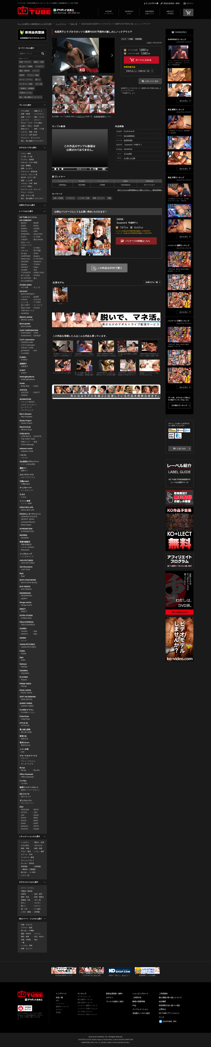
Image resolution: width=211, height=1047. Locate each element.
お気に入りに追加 (151, 81)
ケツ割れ (37, 909)
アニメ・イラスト (27, 192)
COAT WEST (26, 333)
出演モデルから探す (27, 205)
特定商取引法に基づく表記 (169, 1005)
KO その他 (25, 275)
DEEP (23, 226)
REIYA (36, 810)
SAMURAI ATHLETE (29, 517)
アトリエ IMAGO (27, 402)
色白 (36, 939)
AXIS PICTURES (26, 560)
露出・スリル (39, 117)
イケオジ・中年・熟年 (29, 183)
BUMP (36, 223)
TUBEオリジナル (25, 93)
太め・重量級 (26, 165)
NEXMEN (23, 535)
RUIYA (23, 821)
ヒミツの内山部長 (28, 464)
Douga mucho (25, 602)
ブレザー (37, 903)
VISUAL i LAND (27, 348)
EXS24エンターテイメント (30, 514)
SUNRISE (25, 313)
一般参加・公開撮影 (26, 88)
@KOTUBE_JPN (169, 1021)
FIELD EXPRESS (27, 622)
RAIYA (23, 818)
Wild (35, 634)
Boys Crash (25, 308)
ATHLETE (37, 436)
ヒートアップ (26, 407)
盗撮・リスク (26, 117)
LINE (36, 231)
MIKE (36, 818)
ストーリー (25, 120)
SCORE (24, 270)
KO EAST (23, 291)
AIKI (22, 815)
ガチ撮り (37, 248)
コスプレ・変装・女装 (29, 132)
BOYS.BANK (25, 324)
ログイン (189, 3)
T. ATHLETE (26, 273)
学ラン (23, 903)
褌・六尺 (24, 909)
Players (24, 680)
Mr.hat (22, 768)
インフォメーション (140, 1009)
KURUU (24, 231)
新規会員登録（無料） (172, 3)
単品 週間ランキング (85, 999)
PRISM (24, 686)
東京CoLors (24, 743)
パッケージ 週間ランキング (87, 1005)
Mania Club (25, 259)
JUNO (36, 253)
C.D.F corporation (27, 340)
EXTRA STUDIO (26, 615)
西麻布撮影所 (25, 542)
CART (188, 12)
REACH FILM (25, 427)
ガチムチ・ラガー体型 (29, 162)
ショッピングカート (140, 994)
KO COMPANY (26, 220)
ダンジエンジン (26, 800)
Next (112, 55)
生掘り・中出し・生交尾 (30, 126)
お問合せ (162, 1009)
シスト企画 (24, 749)
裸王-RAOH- (38, 240)
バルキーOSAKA (27, 547)
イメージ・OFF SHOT (29, 135)
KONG (22, 651)
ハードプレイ (39, 114)
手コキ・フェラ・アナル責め (31, 123)
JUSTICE (23, 390)
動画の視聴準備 (138, 1001)
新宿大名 (23, 736)
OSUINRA (24, 671)
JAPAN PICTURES (27, 644)
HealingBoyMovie (27, 377)
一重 (22, 942)
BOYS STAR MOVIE (28, 580)
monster (37, 308)
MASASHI (25, 810)
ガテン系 (38, 84)
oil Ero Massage (27, 445)
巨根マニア (25, 442)
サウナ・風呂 (26, 851)
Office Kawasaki (26, 774)
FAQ (134, 1005)
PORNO (24, 395)
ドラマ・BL (25, 875)
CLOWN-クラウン (27, 710)
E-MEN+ (23, 357)
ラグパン (37, 906)
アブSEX (37, 302)
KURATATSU (26, 336)
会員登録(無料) (99, 116)
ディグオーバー (26, 488)
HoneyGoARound (28, 522)
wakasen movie (26, 448)
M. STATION (26, 278)
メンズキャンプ (26, 554)
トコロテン (39, 66)
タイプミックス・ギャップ (30, 189)
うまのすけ (25, 297)
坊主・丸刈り (39, 936)
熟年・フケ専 (39, 129)
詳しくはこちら (179, 448)
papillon (24, 598)
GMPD (21, 75)
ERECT (23, 609)
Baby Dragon (26, 525)
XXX (23, 248)
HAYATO (24, 829)
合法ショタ (25, 242)
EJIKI (23, 660)
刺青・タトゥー (26, 948)
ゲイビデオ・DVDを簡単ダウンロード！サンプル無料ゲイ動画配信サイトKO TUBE (48, 3)
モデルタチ (38, 845)
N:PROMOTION (26, 529)
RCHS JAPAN (25, 690)
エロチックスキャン (29, 405)
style (35, 631)
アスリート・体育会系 (29, 171)
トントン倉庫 (25, 501)
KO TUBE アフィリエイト (169, 1013)
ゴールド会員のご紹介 (115, 1001)
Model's (37, 256)
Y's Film (23, 781)
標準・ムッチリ (26, 168)
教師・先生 (25, 897)
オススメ (59, 1009)
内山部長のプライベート (29, 462)
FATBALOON (26, 618)
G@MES (23, 629)
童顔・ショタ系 (26, 180)
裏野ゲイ (23, 468)
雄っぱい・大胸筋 (25, 66)
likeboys (23, 664)
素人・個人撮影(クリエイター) (30, 97)
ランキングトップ (84, 996)
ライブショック (27, 410)
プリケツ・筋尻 (33, 75)
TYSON (37, 264)
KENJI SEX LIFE (26, 507)
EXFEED (37, 336)
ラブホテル (71, 198)
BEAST (24, 223)
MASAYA (24, 826)
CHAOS (24, 300)
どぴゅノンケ (26, 245)
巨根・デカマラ (25, 62)
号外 (35, 270)
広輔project (24, 481)
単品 (57, 1000)
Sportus (24, 264)
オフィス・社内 (26, 854)
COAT (36, 333)
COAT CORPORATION (29, 330)
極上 (35, 278)
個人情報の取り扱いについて (170, 998)
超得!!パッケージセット (29, 787)
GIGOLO (24, 267)
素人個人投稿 (25, 729)
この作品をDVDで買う (109, 268)
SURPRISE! (26, 256)
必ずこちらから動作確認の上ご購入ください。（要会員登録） (140, 190)
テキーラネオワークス (28, 756)
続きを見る (184, 101)
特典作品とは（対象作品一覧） (138, 71)
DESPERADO (25, 593)
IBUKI (36, 821)
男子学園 (37, 251)
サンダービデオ (27, 764)
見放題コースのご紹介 (141, 1013)
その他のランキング (179, 405)
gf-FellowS (25, 350)
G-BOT (22, 370)
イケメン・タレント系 (29, 174)
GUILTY (37, 392)
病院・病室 (38, 848)
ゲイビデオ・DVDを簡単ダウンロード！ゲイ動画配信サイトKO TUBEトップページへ (30, 993)
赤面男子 (23, 364)
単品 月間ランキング (85, 1002)
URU (35, 812)
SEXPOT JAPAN (27, 519)
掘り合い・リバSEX (28, 872)
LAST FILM (25, 570)
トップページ (108, 12)
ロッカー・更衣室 (27, 863)
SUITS (23, 237)
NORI (36, 823)
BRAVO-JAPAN (26, 317)
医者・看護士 (39, 897)
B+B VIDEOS (25, 587)
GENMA (23, 638)
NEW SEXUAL (27, 699)
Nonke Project (26, 421)
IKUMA (36, 829)
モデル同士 (25, 845)
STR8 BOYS (25, 434)
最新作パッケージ (62, 1006)
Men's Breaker (26, 414)
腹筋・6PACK (24, 71)
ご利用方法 (136, 998)
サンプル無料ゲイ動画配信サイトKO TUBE (35, 24)
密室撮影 (24, 866)
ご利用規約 (163, 994)
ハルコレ (23, 455)
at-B (35, 350)
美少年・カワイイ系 (28, 177)
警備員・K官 (25, 900)
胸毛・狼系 (25, 936)
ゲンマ (23, 641)
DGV (21, 807)
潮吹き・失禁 (39, 62)
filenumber (25, 550)
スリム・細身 (26, 153)
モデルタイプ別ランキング (87, 1014)
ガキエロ (24, 251)
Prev (54, 55)
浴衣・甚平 (38, 894)
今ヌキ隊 (24, 287)
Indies (36, 267)
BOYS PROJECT (28, 294)
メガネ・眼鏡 (26, 912)
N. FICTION (38, 259)
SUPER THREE (26, 703)
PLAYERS (24, 677)
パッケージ (60, 1003)
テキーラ (24, 758)
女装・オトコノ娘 (27, 195)
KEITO (36, 826)
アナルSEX (25, 111)
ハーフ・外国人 (26, 186)
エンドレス (38, 305)
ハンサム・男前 (26, 945)
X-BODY (24, 240)
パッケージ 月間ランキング (87, 1008)
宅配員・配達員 (26, 891)
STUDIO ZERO (26, 285)
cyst (22, 752)
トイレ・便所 (39, 851)
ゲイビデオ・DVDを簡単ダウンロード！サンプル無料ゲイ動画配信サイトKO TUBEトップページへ (34, 10)
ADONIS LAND (27, 342)
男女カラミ (25, 129)
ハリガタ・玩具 (83, 198)
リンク (161, 1017)
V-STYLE (37, 300)
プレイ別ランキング (85, 1011)
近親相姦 (37, 866)
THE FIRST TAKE (28, 439)
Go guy (24, 253)
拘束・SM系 (25, 114)
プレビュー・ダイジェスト (30, 138)
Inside (22, 383)
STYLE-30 (24, 723)
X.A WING (25, 353)
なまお (22, 494)
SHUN (36, 815)
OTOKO (37, 275)
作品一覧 (73, 24)
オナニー (37, 120)
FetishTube (24, 716)
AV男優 (37, 912)
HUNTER (24, 262)
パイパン (36, 71)
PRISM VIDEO (25, 684)
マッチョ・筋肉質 (27, 159)
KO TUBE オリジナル (28, 217)
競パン (37, 79)
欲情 (35, 442)
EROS (36, 226)
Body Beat (25, 386)
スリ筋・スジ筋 (26, 156)
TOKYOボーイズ (27, 311)
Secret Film (38, 234)
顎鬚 (109, 198)
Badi (21, 574)
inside (36, 386)
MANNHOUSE (25, 399)
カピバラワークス (27, 475)
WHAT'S (24, 634)
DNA (21, 658)
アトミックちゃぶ (28, 761)
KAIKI (23, 823)
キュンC (37, 287)
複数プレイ (38, 111)
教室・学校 (25, 848)
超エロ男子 (25, 305)
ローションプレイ (27, 860)
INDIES (24, 229)
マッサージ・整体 (25, 84)
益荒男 (36, 297)
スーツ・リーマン (25, 79)
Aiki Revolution (26, 567)
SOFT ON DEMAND (28, 697)
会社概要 (162, 1001)
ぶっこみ (24, 302)
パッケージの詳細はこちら (137, 241)
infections (37, 262)
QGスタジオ (24, 794)
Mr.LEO (37, 770)
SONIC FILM (39, 273)
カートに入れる (143, 60)
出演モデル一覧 (152, 282)
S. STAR (37, 237)
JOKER (36, 229)
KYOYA (24, 812)
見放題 (58, 1012)
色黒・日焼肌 (26, 939)
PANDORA (25, 234)
